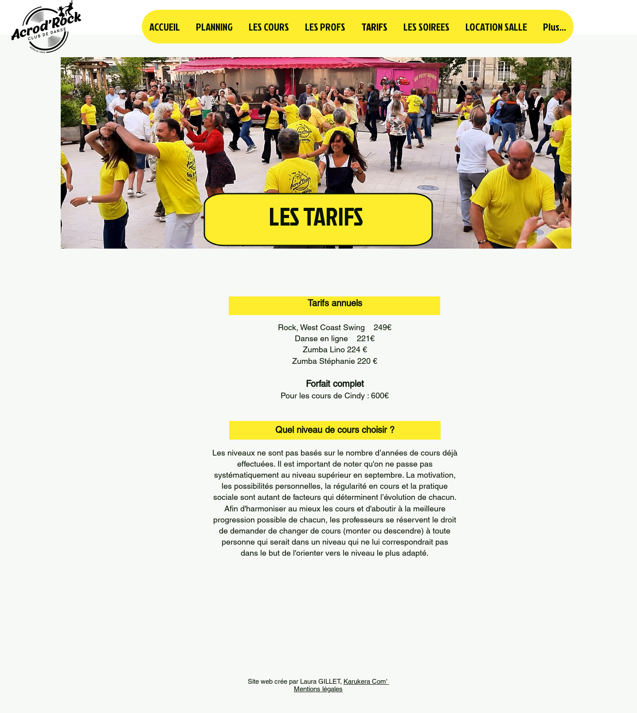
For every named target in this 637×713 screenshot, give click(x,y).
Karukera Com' (366, 681)
